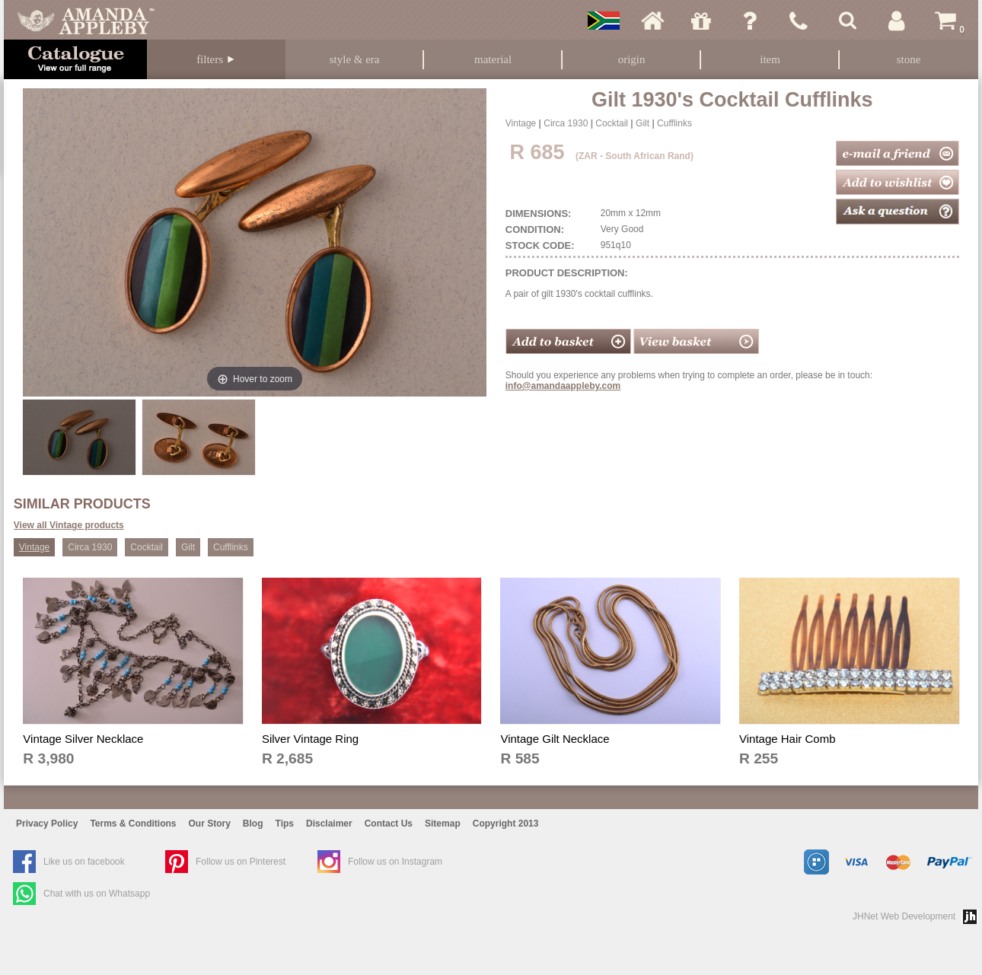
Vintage (520, 123)
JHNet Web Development (904, 916)
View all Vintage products (69, 525)
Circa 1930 (566, 123)
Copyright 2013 (506, 823)
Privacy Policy (47, 823)
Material (493, 59)
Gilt (642, 123)
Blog (253, 823)
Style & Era (355, 59)
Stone (909, 59)
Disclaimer (329, 823)
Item (770, 59)
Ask (750, 21)
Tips (285, 823)
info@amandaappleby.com (563, 386)
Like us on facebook (84, 861)
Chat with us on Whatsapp (96, 893)
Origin (632, 59)
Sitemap (443, 823)
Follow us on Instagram (395, 861)
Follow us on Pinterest (240, 861)
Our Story (210, 823)
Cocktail (611, 123)
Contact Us (389, 823)
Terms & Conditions (133, 823)
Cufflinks (674, 123)
